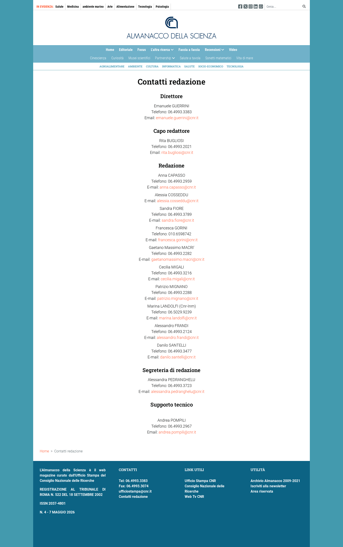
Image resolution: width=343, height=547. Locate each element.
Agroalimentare (112, 66)
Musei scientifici (139, 58)
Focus (141, 50)
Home (110, 50)
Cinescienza (98, 58)
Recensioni (213, 51)
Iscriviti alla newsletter (268, 486)
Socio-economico (210, 66)
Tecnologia (145, 6)
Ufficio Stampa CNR (200, 481)
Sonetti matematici (218, 58)
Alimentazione (125, 6)
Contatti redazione (133, 497)
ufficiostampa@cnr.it (135, 491)
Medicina (73, 6)
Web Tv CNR (194, 497)
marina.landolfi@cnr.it (178, 318)
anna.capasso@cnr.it (178, 187)
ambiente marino (93, 6)
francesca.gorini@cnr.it (178, 240)
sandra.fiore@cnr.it (178, 220)
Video (233, 50)
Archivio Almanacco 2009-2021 (275, 481)
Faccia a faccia (189, 50)
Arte (110, 6)
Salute (59, 6)
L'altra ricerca (161, 51)
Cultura (152, 66)
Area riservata (262, 491)
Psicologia (162, 6)
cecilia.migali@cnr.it (178, 279)
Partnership (164, 59)
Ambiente (135, 66)
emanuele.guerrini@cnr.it (177, 117)
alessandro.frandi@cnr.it (178, 337)
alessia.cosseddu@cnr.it (178, 200)
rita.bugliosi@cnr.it (177, 152)
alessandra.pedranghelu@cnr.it (177, 391)
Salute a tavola (190, 58)
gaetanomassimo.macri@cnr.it (177, 259)
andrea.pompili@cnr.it (177, 432)
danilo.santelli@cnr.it (178, 357)
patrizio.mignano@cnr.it (177, 298)
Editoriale (126, 50)
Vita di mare (244, 58)
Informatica (171, 66)
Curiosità (117, 58)
